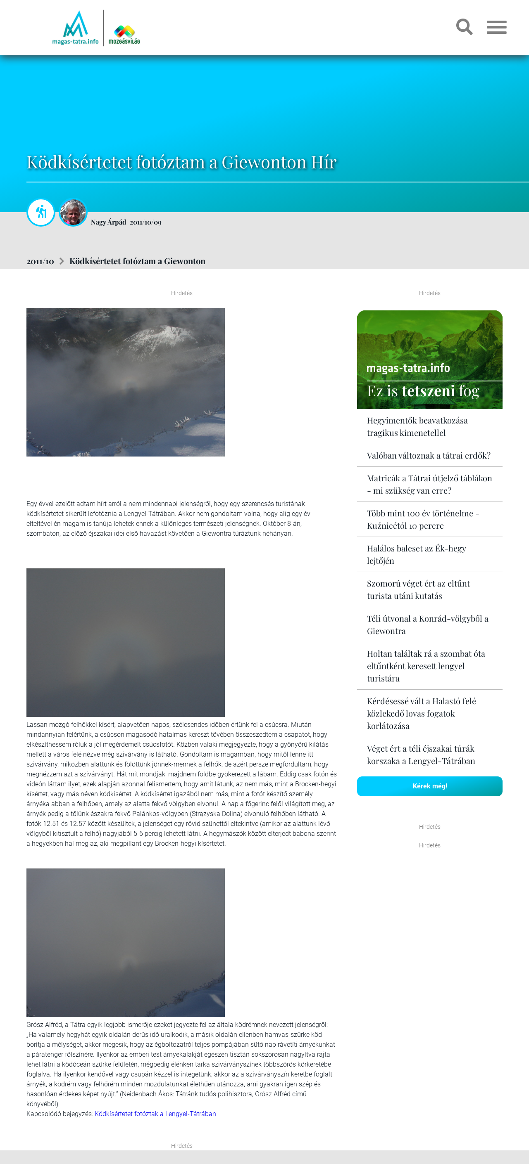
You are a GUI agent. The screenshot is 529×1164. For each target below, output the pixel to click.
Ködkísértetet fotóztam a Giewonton (137, 260)
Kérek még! (430, 786)
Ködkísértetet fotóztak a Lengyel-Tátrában (155, 1114)
